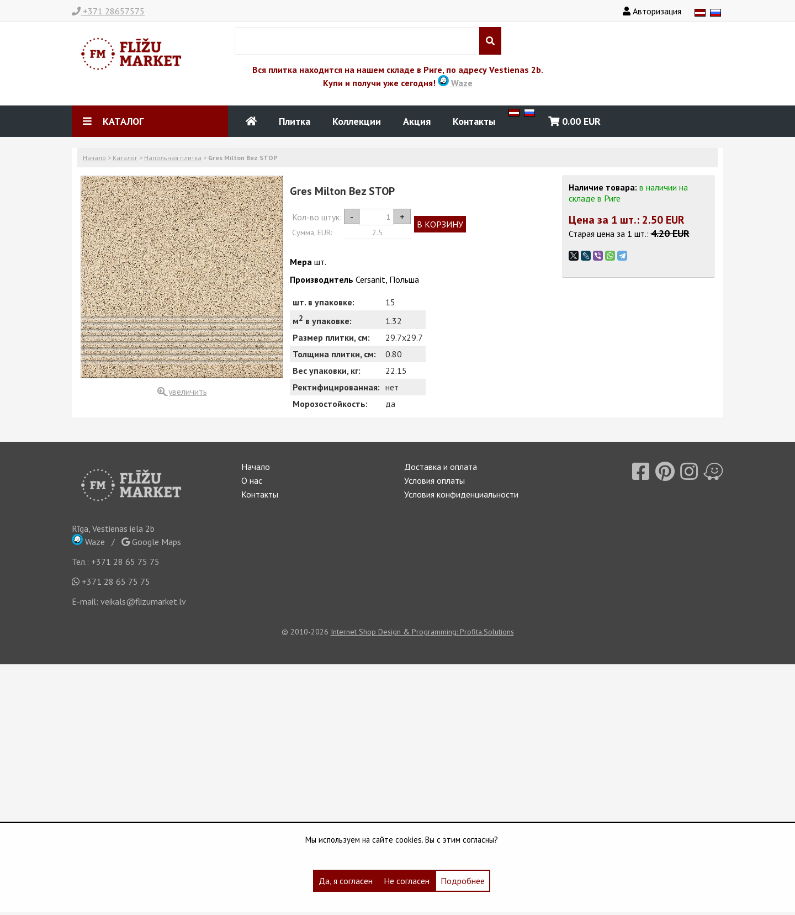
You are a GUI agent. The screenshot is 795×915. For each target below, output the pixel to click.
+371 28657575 (108, 11)
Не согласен (407, 880)
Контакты (474, 121)
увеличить (182, 391)
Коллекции (356, 121)
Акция (417, 121)
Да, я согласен (346, 880)
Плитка (294, 121)
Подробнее (463, 880)
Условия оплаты (434, 480)
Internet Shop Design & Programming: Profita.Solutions (422, 632)
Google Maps (151, 541)
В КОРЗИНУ (440, 224)
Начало (94, 158)
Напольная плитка (173, 158)
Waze (455, 82)
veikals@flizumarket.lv (143, 601)
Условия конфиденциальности (461, 494)
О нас (251, 480)
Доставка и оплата (440, 466)
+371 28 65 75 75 (125, 561)
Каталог (125, 158)
